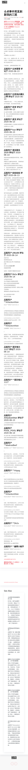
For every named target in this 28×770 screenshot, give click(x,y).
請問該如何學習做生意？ (14, 629)
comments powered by (11, 582)
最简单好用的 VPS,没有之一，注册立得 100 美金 (13, 563)
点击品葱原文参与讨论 (10, 559)
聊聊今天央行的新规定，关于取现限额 (14, 660)
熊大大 (6, 17)
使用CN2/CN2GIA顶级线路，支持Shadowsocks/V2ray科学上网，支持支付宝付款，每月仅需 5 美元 (14, 23)
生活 (20, 17)
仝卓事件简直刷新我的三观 (14, 598)
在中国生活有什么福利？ (14, 722)
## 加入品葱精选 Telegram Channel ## (12, 27)
